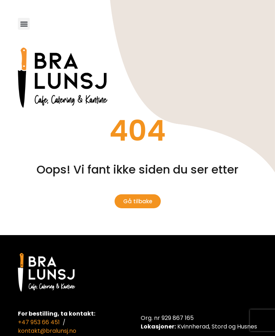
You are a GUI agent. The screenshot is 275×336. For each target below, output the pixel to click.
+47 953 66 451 (39, 322)
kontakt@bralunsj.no (47, 331)
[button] (24, 24)
